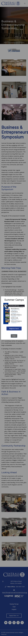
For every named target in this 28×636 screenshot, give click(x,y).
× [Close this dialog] (25, 298)
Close (14, 336)
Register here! (14, 328)
